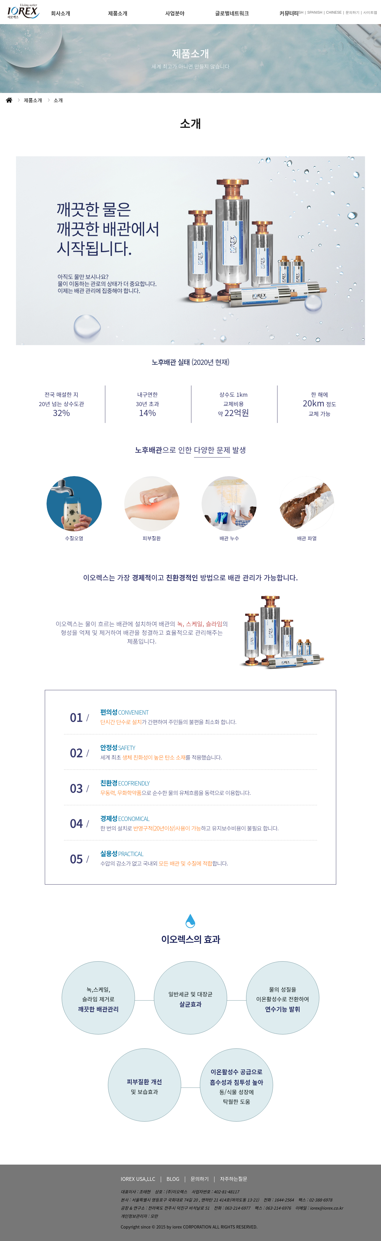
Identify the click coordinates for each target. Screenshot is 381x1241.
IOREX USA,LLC (138, 1178)
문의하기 (352, 12)
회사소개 (60, 13)
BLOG (173, 1178)
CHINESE (333, 12)
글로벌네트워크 (232, 13)
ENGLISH (296, 12)
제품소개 (117, 13)
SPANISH (314, 12)
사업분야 (174, 13)
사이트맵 (370, 12)
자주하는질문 (233, 1178)
